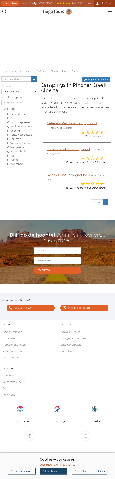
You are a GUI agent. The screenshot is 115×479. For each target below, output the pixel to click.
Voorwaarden (22, 421)
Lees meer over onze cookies (57, 464)
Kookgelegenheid (19, 126)
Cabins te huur (17, 114)
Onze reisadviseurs (14, 382)
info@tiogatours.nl (76, 308)
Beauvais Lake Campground (68, 149)
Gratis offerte (10, 3)
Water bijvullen (18, 151)
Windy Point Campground (67, 175)
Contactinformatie (70, 344)
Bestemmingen (12, 331)
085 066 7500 (19, 308)
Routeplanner (67, 351)
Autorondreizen (12, 351)
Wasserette (15, 147)
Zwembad (15, 164)
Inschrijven (43, 270)
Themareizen (11, 357)
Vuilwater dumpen (20, 143)
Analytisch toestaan (89, 471)
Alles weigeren (21, 471)
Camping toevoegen (96, 79)
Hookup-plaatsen (19, 122)
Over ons (8, 375)
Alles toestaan (53, 471)
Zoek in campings (12, 97)
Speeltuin (14, 130)
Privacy (60, 421)
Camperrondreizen (14, 344)
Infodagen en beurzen (72, 338)
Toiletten (14, 139)
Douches (14, 118)
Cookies (95, 421)
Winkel (13, 159)
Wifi (11, 155)
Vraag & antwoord (69, 331)
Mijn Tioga (9, 394)
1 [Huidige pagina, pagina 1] (105, 202)
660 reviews (84, 3)
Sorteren (6, 86)
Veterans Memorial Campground (72, 123)
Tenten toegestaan (20, 134)
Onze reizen (10, 338)
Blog (6, 388)
